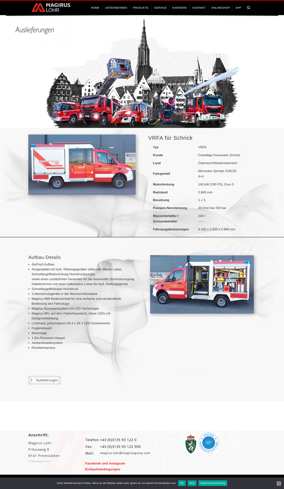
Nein (192, 483)
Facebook (93, 463)
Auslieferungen (47, 380)
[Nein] (279, 483)
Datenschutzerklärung (212, 483)
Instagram (117, 463)
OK (182, 483)
